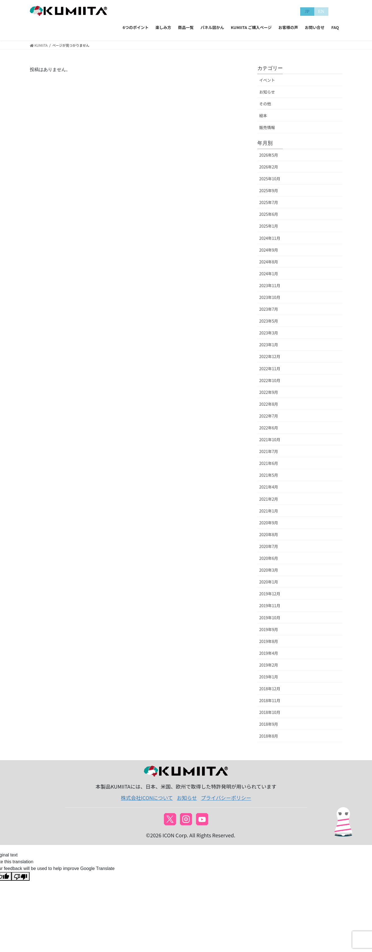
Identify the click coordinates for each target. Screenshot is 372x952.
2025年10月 (269, 178)
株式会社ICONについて (147, 797)
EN (321, 11)
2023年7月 (268, 309)
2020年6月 (268, 558)
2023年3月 (268, 333)
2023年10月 (269, 297)
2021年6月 (268, 463)
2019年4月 (268, 653)
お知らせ (267, 92)
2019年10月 (269, 617)
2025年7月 (268, 202)
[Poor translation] (21, 876)
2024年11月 (269, 238)
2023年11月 (269, 285)
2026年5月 (268, 155)
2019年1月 (268, 677)
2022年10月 (269, 380)
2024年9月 (268, 250)
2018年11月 (269, 700)
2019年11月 (269, 605)
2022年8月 (268, 404)
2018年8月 (268, 736)
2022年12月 (269, 356)
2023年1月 (268, 344)
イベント (267, 80)
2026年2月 (268, 167)
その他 (265, 103)
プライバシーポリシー (226, 797)
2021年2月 (268, 499)
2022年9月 (268, 392)
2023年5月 (268, 321)
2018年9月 (268, 724)
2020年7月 (268, 546)
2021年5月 (268, 475)
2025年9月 (268, 190)
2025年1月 (268, 226)
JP (307, 11)
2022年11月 (269, 368)
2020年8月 (268, 534)
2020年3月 (268, 570)
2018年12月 (269, 688)
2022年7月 (268, 416)
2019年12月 (269, 593)
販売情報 (267, 127)
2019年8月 (268, 641)
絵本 (263, 115)
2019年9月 (268, 629)
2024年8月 (268, 262)
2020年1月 (268, 582)
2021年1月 (268, 511)
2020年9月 (268, 522)
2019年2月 (268, 665)
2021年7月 (268, 451)
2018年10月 (269, 712)
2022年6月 (268, 427)
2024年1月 (268, 273)
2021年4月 (268, 487)
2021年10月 (269, 439)
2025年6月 (268, 214)
